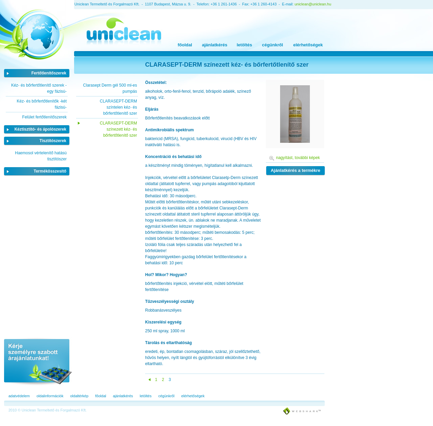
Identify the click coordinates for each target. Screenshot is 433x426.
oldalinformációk (50, 396)
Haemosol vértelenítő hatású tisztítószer (41, 156)
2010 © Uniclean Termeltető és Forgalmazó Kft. (47, 410)
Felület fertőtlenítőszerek (44, 117)
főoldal (185, 44)
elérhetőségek (308, 44)
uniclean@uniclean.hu (313, 4)
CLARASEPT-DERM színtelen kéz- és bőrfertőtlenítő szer (118, 107)
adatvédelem (19, 396)
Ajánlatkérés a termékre (295, 170)
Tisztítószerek (53, 140)
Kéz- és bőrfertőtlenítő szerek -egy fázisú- (39, 88)
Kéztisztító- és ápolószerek (40, 129)
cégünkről (272, 44)
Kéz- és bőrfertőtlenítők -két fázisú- (42, 104)
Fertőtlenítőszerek (48, 73)
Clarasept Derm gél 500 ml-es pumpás (110, 88)
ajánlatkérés (214, 44)
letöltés (244, 44)
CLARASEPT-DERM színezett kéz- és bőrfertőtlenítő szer (118, 129)
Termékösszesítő (50, 171)
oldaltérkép (79, 396)
